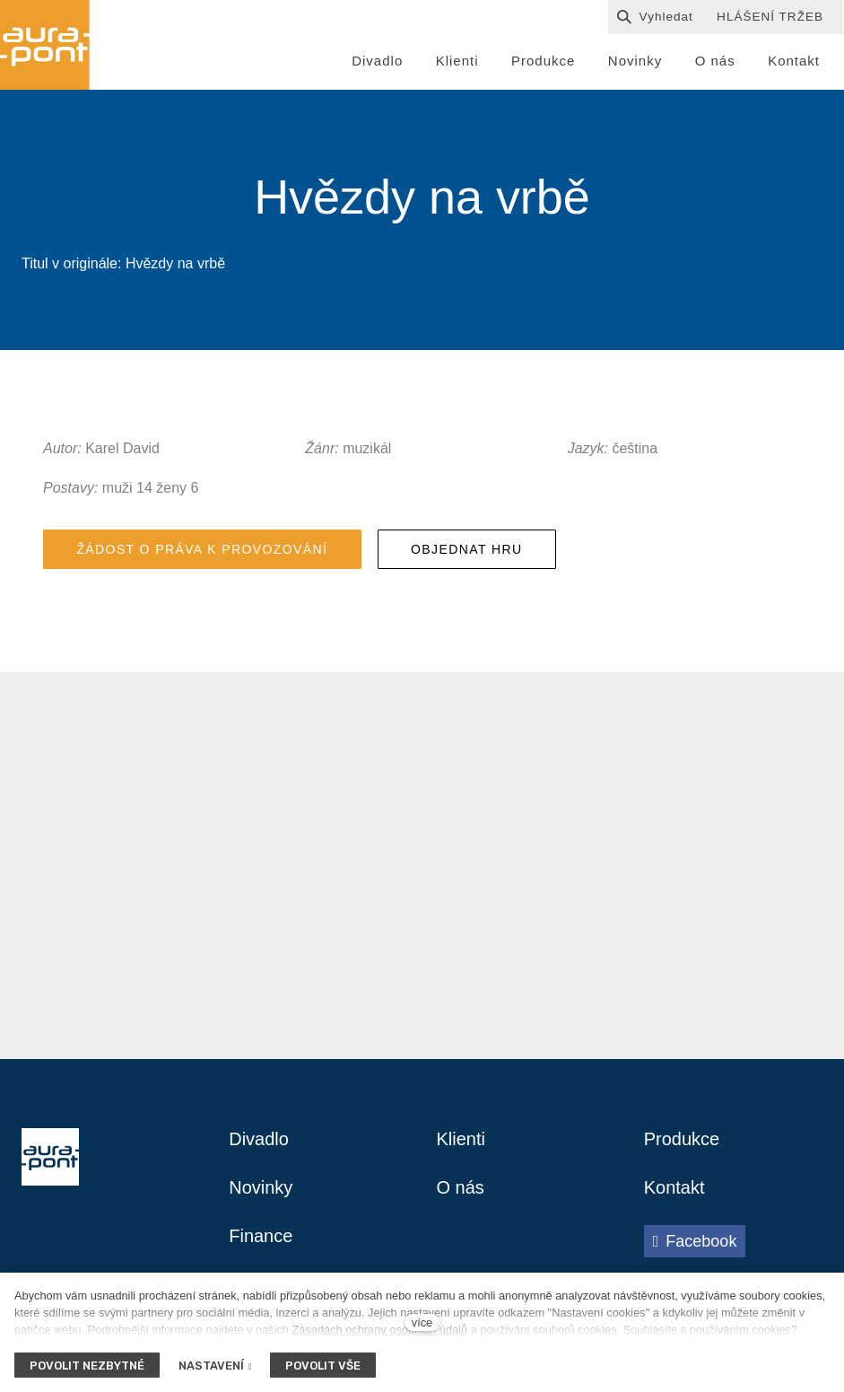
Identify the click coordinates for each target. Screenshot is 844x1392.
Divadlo (259, 1140)
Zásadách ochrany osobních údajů (379, 1329)
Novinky (260, 1188)
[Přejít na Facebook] (695, 1241)
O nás (460, 1188)
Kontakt (674, 1188)
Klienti (461, 1140)
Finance (260, 1237)
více (422, 1322)
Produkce (682, 1140)
